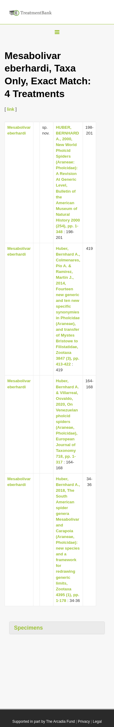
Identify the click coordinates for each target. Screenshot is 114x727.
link (10, 109)
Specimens (28, 628)
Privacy (84, 721)
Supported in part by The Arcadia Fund (43, 721)
